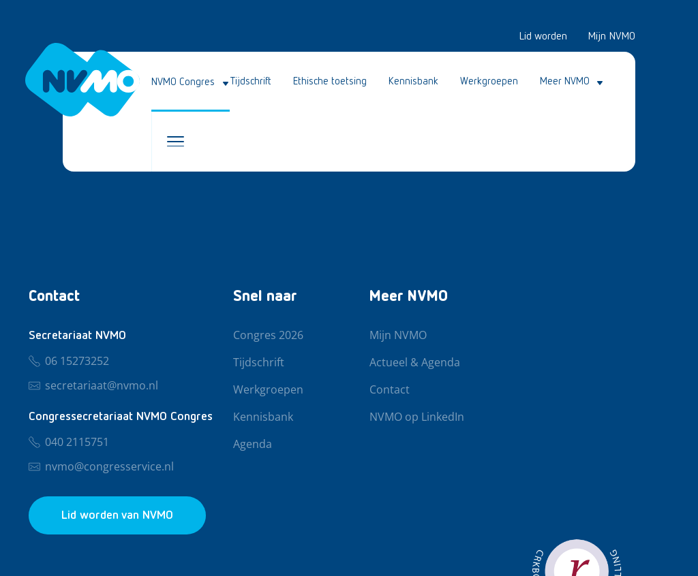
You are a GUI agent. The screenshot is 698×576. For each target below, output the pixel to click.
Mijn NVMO (611, 36)
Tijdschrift (250, 81)
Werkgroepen (489, 81)
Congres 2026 (268, 335)
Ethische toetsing (330, 81)
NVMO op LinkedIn (416, 417)
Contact (389, 390)
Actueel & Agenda (414, 362)
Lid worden (543, 36)
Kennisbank (413, 81)
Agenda (252, 444)
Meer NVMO (565, 81)
